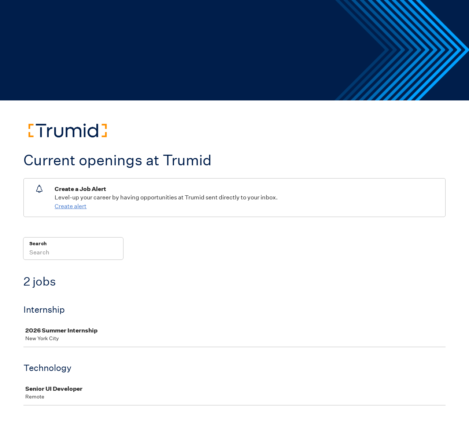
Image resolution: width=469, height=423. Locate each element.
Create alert (70, 206)
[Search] (73, 253)
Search (38, 243)
